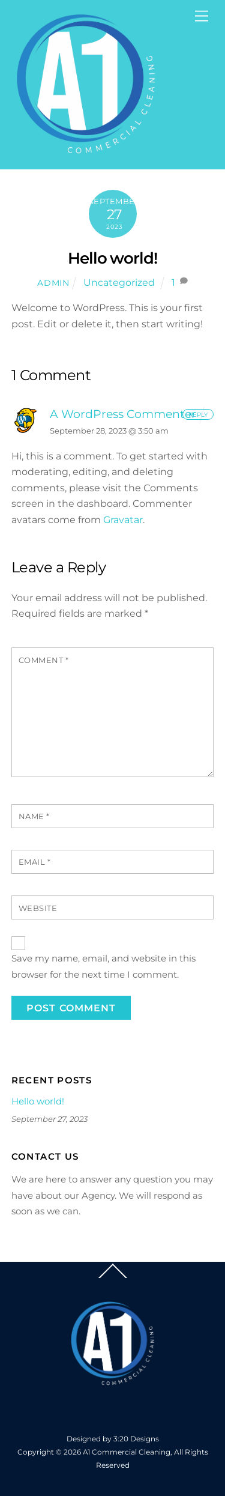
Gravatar (123, 519)
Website (38, 908)
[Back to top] (113, 1278)
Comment (44, 660)
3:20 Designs (136, 1438)
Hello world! (113, 258)
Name (34, 816)
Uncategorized (119, 282)
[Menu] (202, 16)
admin (53, 282)
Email (35, 862)
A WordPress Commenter (123, 414)
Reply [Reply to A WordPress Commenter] (198, 414)
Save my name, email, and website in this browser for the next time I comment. (103, 966)
